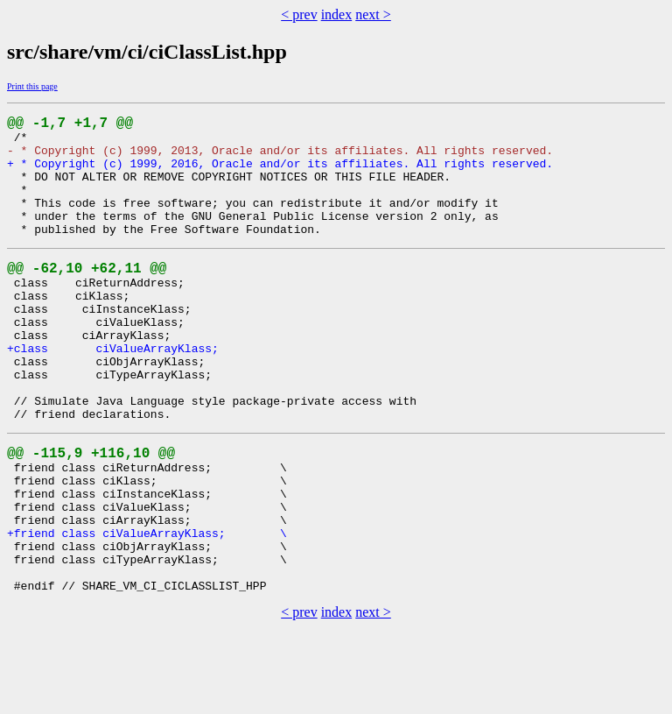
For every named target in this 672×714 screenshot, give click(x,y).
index (337, 14)
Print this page (32, 86)
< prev (299, 14)
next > (373, 14)
